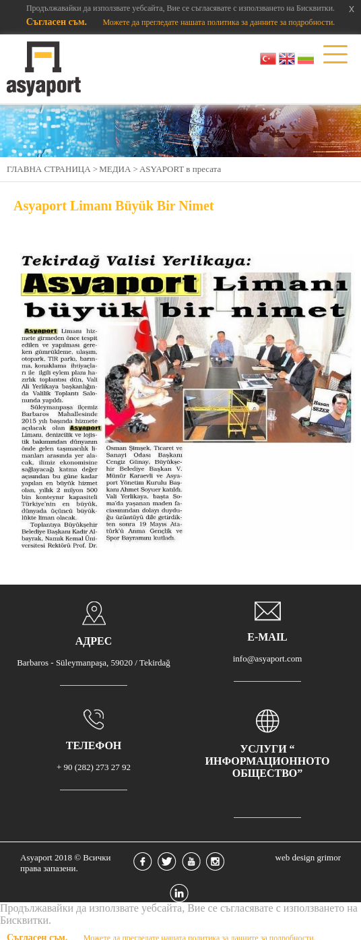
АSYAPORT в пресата (180, 169)
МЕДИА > (118, 169)
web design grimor (308, 857)
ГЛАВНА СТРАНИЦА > (52, 169)
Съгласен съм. (58, 22)
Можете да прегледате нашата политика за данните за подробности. (218, 22)
